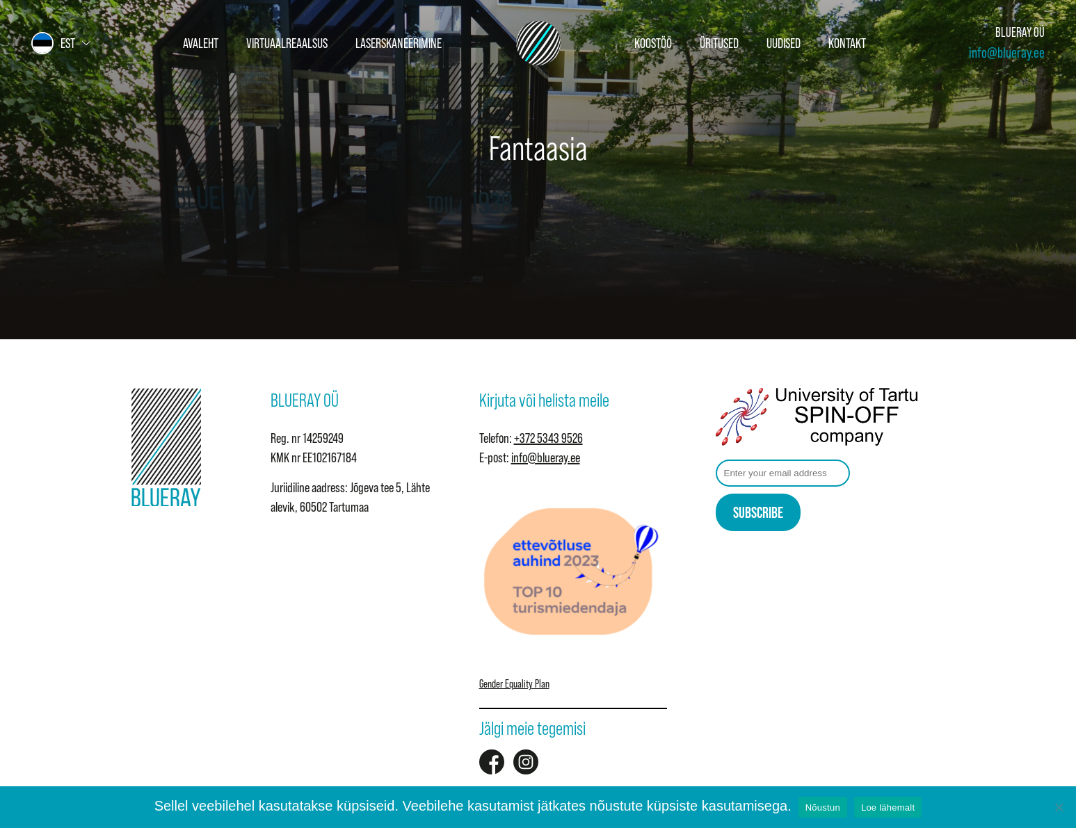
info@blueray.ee (1007, 52)
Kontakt (847, 43)
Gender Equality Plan (514, 683)
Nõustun (822, 807)
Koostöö (653, 43)
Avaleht (200, 43)
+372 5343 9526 (548, 438)
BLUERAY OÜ (1020, 32)
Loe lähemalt (888, 807)
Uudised (783, 43)
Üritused (719, 43)
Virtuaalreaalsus (287, 43)
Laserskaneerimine (398, 43)
